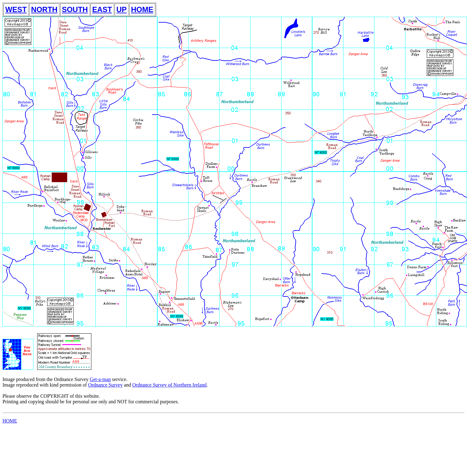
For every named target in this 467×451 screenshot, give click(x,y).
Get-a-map (100, 379)
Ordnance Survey (105, 385)
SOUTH (75, 9)
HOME (142, 9)
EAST (102, 9)
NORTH (44, 9)
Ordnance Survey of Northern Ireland (169, 385)
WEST (16, 9)
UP (121, 9)
